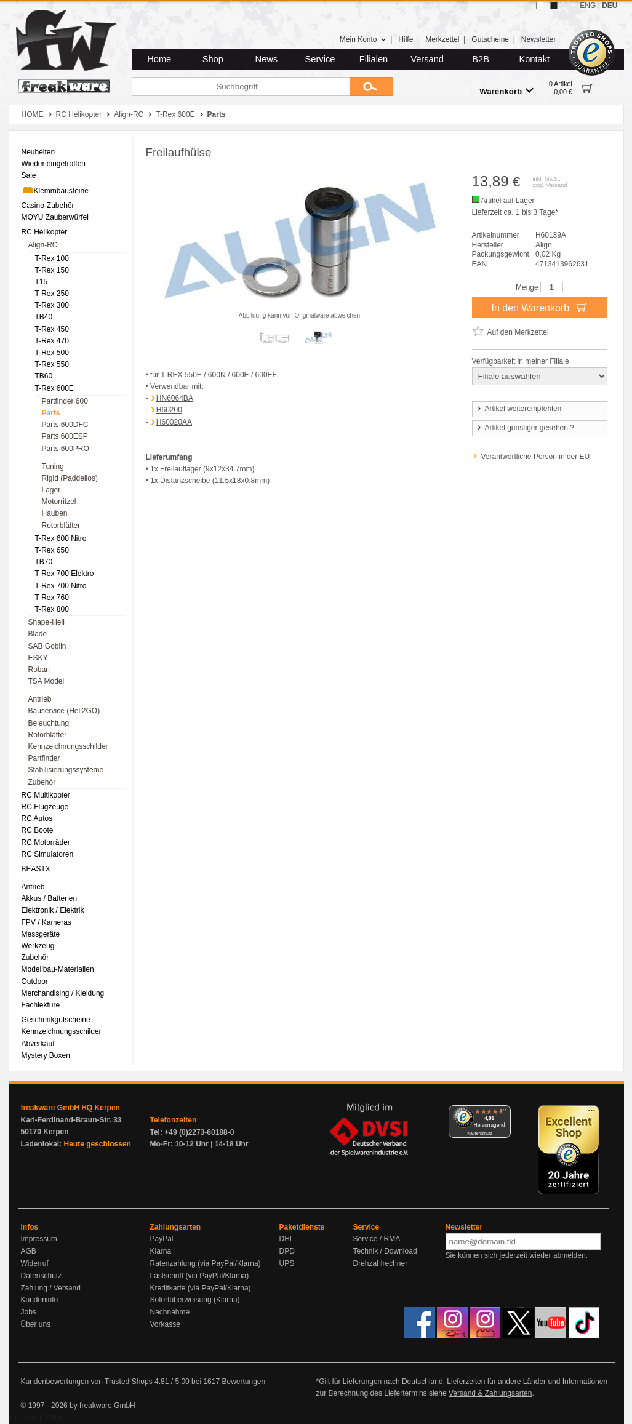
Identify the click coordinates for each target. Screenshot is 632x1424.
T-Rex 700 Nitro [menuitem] (61, 586)
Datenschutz (41, 1275)
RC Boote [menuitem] (38, 830)
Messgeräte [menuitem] (41, 934)
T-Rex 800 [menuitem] (52, 609)
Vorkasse (165, 1324)
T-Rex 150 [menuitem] (52, 270)
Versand (427, 59)
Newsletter (538, 39)
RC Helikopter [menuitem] (45, 232)
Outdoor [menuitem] (35, 981)
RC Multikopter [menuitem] (46, 795)
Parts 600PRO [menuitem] (65, 448)
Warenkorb (506, 91)
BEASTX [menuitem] (36, 869)
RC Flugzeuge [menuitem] (45, 806)
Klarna (161, 1251)
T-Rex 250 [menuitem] (52, 293)
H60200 (169, 410)
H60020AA (174, 422)
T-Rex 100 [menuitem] (52, 258)
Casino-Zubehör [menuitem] (48, 205)
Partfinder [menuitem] (44, 758)
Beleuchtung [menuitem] (49, 723)
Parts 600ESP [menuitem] (65, 436)
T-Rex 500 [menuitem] (52, 352)
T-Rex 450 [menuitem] (52, 329)
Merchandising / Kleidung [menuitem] (63, 993)
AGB (28, 1251)
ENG (588, 5)
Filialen (373, 59)
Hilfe (405, 39)
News (266, 59)
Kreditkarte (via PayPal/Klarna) (200, 1288)
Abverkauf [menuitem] (38, 1043)
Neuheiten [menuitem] (38, 152)
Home (159, 59)
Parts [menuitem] (51, 413)
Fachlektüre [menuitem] (41, 1005)
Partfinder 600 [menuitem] (65, 401)
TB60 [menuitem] (44, 376)
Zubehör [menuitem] (42, 782)
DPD (287, 1251)
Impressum (39, 1238)
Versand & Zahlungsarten (490, 1393)
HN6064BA (174, 398)
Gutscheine (490, 39)
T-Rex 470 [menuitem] (52, 341)
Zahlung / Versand (51, 1288)
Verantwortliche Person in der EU (535, 456)
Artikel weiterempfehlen (519, 408)
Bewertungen (243, 1381)
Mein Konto (363, 39)
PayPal (162, 1238)
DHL (286, 1238)
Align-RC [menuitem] (43, 245)
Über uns (36, 1324)
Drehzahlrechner (380, 1263)
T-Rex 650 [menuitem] (52, 550)
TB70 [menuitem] (44, 562)
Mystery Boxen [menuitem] (46, 1055)
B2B (480, 59)
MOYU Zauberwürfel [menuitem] (55, 217)
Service (320, 59)
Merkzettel (442, 39)
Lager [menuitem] (51, 490)
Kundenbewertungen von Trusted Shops (87, 1381)
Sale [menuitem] (29, 175)
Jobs (28, 1312)
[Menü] (503, 1112)
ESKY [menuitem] (38, 658)
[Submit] (371, 86)
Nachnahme (170, 1312)
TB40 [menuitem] (44, 317)
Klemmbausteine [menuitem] (55, 190)
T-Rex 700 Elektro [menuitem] (64, 573)
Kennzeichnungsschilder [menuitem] (68, 746)
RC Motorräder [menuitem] (46, 842)
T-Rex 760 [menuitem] (52, 597)
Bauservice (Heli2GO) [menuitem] (64, 710)
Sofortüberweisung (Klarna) (195, 1299)
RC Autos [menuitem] (37, 818)
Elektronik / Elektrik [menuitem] (53, 910)
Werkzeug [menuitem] (38, 946)
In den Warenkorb (539, 307)
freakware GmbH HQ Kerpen (70, 1107)
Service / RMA (377, 1238)
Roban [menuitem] (39, 669)
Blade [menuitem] (37, 634)
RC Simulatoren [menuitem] (48, 854)
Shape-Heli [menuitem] (46, 622)
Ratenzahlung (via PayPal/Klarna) (205, 1263)
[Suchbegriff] (241, 86)
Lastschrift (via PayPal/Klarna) (199, 1275)
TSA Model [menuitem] (46, 681)
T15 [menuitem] (41, 282)
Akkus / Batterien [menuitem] (50, 898)
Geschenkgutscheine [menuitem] (56, 1019)
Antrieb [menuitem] (40, 699)
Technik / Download (385, 1251)
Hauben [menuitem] (55, 513)
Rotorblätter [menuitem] (61, 525)
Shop (212, 59)
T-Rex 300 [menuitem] (52, 305)
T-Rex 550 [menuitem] (52, 364)
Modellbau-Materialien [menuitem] (58, 969)
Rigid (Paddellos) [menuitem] (70, 478)
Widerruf (35, 1263)
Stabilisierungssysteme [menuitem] (66, 770)
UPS (287, 1263)
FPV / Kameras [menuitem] (46, 922)
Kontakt (534, 59)
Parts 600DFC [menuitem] (65, 424)
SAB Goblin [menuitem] (47, 646)
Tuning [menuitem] (53, 466)
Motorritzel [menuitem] (59, 501)
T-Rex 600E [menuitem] (54, 388)
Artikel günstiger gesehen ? (525, 427)
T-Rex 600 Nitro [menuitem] (61, 538)
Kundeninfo (39, 1299)
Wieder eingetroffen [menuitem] (54, 163)
